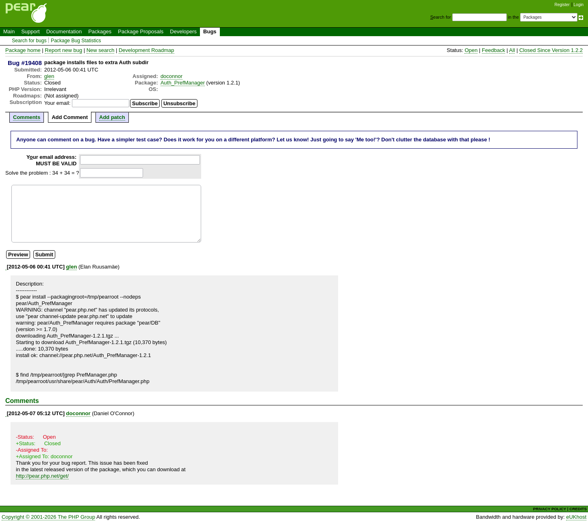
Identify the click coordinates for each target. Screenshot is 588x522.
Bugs (210, 31)
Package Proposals (140, 31)
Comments (26, 117)
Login (579, 4)
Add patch (112, 117)
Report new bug (63, 50)
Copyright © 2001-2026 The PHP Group (48, 517)
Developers (183, 31)
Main (9, 31)
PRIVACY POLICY (549, 509)
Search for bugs (29, 40)
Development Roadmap (146, 50)
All (512, 50)
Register (562, 4)
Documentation (64, 31)
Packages (99, 31)
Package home (23, 50)
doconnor (171, 76)
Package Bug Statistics (76, 40)
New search (101, 50)
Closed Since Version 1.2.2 (551, 50)
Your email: (57, 103)
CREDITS (578, 509)
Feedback (493, 50)
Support (30, 31)
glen (49, 76)
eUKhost (576, 517)
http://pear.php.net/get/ (42, 476)
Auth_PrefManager (183, 83)
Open (470, 50)
